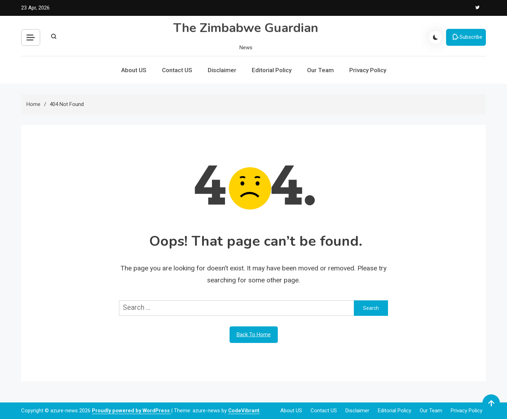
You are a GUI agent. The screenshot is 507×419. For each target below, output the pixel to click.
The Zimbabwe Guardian (245, 28)
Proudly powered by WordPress (131, 410)
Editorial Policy (272, 70)
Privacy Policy (367, 70)
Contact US (177, 70)
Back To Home (254, 334)
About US (133, 70)
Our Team (320, 70)
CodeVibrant (243, 410)
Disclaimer (222, 70)
